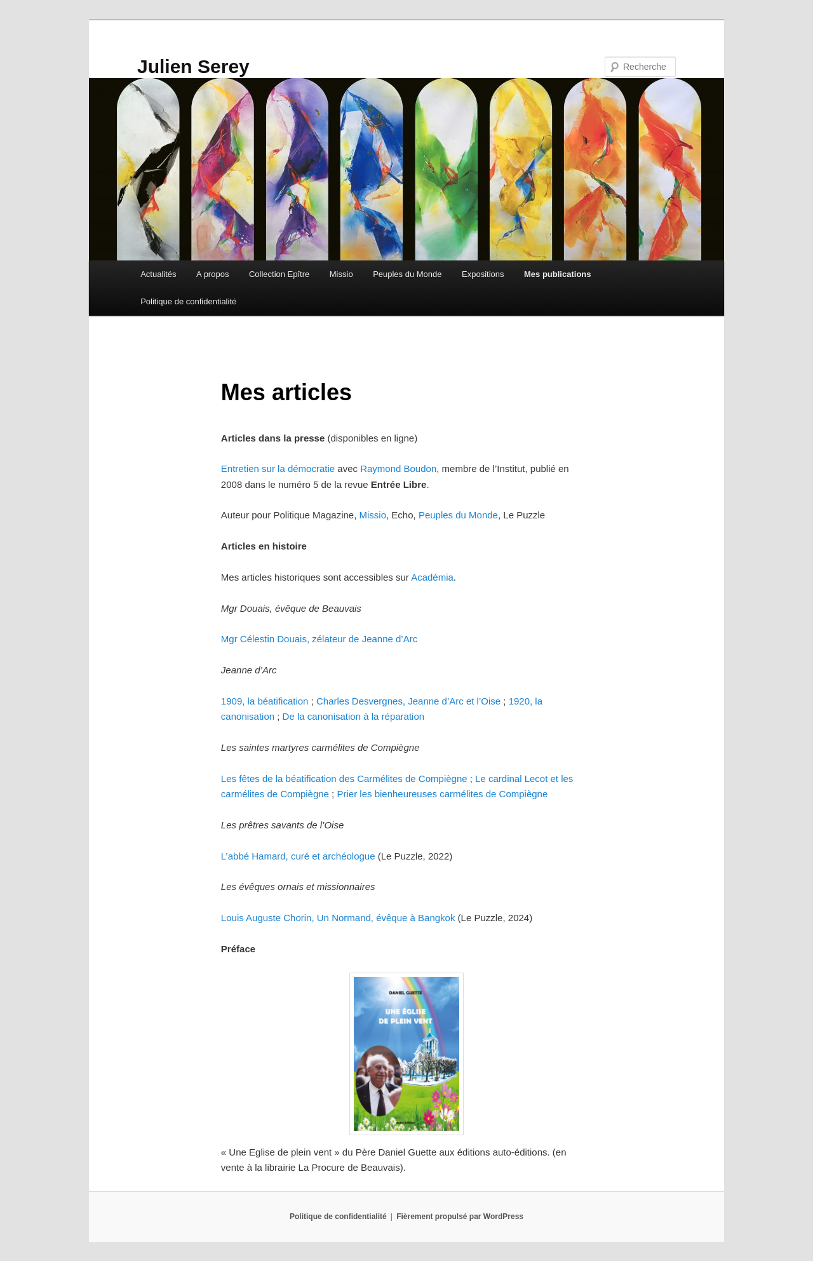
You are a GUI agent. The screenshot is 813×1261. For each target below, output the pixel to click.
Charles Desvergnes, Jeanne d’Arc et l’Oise (408, 701)
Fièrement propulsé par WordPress (459, 1216)
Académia (432, 577)
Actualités (158, 274)
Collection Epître (279, 274)
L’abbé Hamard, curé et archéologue (298, 856)
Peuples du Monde (407, 274)
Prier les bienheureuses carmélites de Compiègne (442, 793)
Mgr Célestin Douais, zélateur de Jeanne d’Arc (319, 638)
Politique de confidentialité (188, 301)
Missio (341, 274)
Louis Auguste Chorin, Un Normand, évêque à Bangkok (338, 917)
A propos (212, 274)
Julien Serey (193, 66)
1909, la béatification (265, 701)
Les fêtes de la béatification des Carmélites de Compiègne (344, 778)
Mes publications (557, 274)
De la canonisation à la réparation (353, 716)
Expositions (483, 274)
